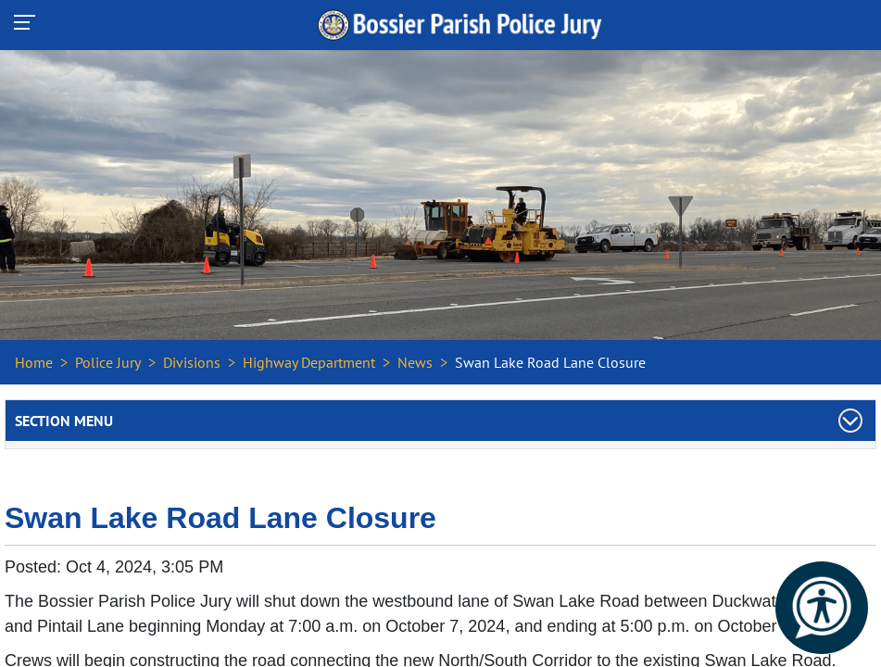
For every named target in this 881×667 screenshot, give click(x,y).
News (415, 362)
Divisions (191, 362)
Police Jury (108, 362)
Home (34, 362)
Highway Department (309, 362)
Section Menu (64, 420)
